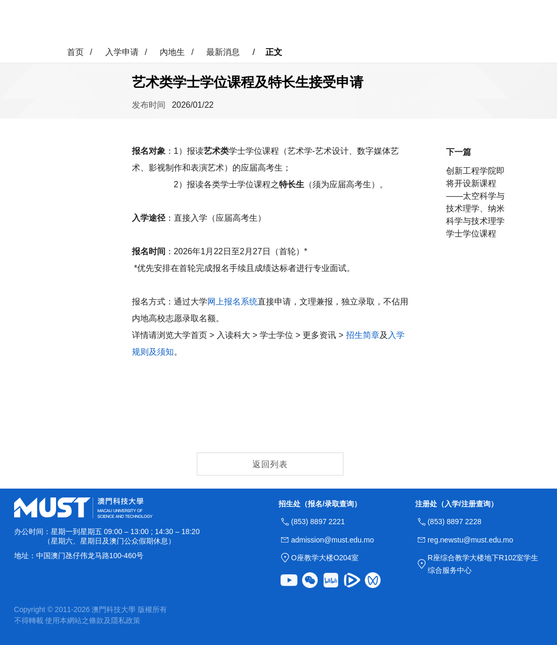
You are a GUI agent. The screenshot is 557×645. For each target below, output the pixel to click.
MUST (529, 22)
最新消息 (223, 52)
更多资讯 (327, 22)
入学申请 (230, 22)
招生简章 (363, 335)
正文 (273, 52)
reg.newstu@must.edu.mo (471, 540)
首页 (143, 22)
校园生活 (278, 22)
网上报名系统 (232, 301)
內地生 (172, 52)
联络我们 (375, 22)
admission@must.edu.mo (332, 540)
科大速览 (182, 22)
